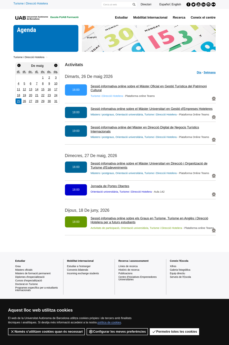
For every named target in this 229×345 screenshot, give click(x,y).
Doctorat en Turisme (26, 284)
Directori (146, 4)
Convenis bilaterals (77, 269)
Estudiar (121, 17)
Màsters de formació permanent (33, 273)
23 (49, 95)
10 (55, 83)
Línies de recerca (128, 266)
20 (30, 95)
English (176, 4)
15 (43, 89)
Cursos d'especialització (28, 280)
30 (49, 101)
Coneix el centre (203, 17)
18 (18, 95)
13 (30, 89)
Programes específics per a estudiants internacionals (36, 289)
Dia (199, 72)
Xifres (173, 266)
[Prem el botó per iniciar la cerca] (134, 4)
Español (164, 4)
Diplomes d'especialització (30, 276)
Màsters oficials (23, 269)
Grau (18, 266)
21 (36, 95)
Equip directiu (177, 273)
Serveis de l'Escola (180, 276)
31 (55, 101)
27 (30, 101)
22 (43, 95)
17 (55, 89)
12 (24, 89)
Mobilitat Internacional (150, 17)
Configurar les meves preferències (117, 331)
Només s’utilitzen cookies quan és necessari (46, 331)
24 (55, 95)
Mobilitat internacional (80, 260)
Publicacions (125, 273)
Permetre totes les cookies (174, 331)
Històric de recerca (128, 269)
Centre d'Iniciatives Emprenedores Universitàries (137, 278)
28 (36, 101)
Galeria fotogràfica (180, 269)
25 (18, 101)
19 (24, 95)
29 (43, 101)
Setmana (210, 72)
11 (18, 89)
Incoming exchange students (83, 273)
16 (49, 89)
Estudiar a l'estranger (79, 266)
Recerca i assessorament (133, 260)
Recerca (179, 17)
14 (36, 89)
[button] (214, 99)
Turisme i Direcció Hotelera (30, 3)
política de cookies (109, 322)
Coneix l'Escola (179, 260)
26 (24, 101)
